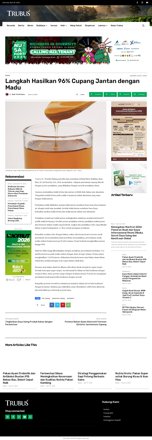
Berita (10, 183)
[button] (143, 25)
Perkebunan (126, 271)
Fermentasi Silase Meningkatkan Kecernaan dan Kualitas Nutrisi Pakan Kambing (56, 378)
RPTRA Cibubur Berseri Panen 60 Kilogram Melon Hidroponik (134, 309)
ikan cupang (46, 298)
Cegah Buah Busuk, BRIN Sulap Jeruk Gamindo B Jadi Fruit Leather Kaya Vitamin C (133, 294)
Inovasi (124, 288)
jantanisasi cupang (58, 298)
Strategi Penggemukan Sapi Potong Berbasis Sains (92, 376)
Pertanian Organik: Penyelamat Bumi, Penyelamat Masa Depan (16, 207)
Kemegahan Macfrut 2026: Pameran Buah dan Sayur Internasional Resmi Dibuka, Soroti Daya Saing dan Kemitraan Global (127, 233)
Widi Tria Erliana (18, 94)
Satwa (7, 75)
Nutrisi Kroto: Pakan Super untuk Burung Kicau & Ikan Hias (131, 376)
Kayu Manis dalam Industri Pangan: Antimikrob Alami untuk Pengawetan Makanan (134, 277)
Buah (113, 224)
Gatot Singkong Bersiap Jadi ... (15, 219)
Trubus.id (39, 179)
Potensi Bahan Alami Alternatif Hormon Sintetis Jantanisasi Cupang (85, 323)
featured (10, 200)
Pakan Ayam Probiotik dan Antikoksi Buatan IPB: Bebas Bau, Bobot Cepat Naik (134, 260)
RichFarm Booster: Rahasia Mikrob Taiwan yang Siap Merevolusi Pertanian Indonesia (18, 191)
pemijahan (70, 298)
